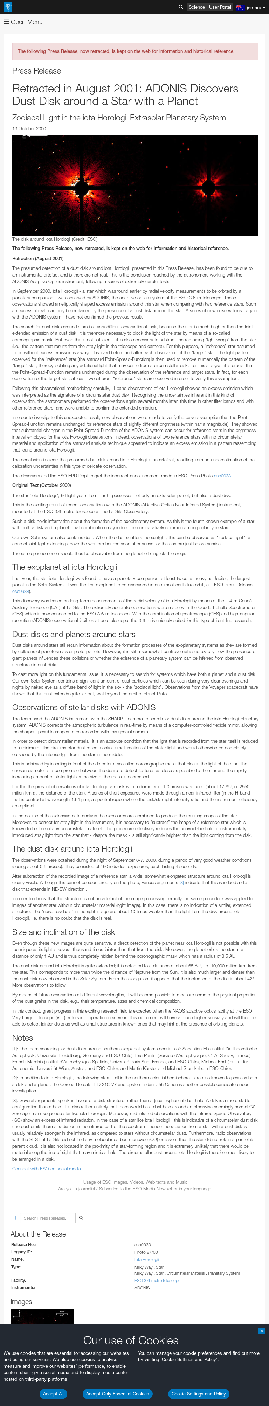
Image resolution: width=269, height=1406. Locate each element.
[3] (181, 882)
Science (197, 7)
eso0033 (222, 475)
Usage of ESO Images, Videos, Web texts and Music (135, 1182)
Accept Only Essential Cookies (117, 1394)
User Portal (220, 7)
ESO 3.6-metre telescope (157, 1280)
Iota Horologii (146, 1259)
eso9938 (20, 591)
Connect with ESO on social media (46, 1168)
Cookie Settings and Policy (199, 1394)
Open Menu (23, 22)
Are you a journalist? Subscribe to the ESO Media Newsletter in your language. (135, 1188)
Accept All (53, 1394)
